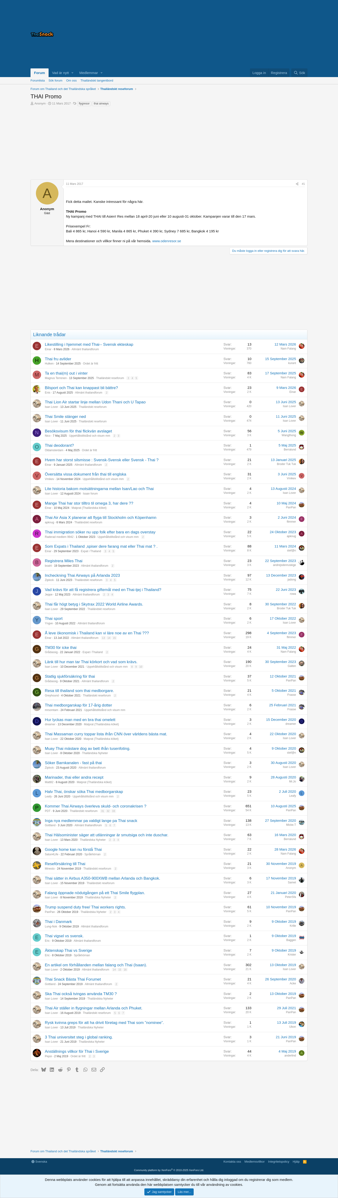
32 (108, 811)
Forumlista (38, 80)
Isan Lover (51, 407)
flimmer (291, 521)
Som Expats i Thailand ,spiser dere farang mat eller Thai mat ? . (101, 546)
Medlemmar (88, 73)
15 (114, 637)
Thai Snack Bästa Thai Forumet (73, 979)
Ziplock (49, 580)
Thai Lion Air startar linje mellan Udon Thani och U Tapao (95, 402)
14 (109, 637)
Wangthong (289, 435)
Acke (293, 983)
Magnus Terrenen (56, 378)
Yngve (49, 623)
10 (140, 666)
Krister (292, 954)
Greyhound (52, 695)
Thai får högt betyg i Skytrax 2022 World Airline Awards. (94, 604)
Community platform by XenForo (169, 1170)
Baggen (291, 940)
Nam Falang (288, 348)
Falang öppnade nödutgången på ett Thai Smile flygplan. (95, 893)
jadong (292, 579)
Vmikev (49, 479)
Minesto (50, 868)
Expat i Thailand (91, 551)
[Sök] (299, 72)
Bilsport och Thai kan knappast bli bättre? (81, 388)
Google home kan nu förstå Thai (73, 849)
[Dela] (297, 184)
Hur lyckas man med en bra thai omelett (80, 720)
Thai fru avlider (58, 359)
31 (102, 811)
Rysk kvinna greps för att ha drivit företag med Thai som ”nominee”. (104, 1022)
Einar (48, 349)
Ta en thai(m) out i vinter (66, 373)
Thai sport (54, 618)
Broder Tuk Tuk (286, 464)
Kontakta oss (232, 1161)
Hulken (49, 363)
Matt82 (49, 782)
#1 (303, 184)
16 (125, 969)
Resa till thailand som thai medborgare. (79, 690)
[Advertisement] (248, 34)
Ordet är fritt (90, 363)
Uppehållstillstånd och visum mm (89, 435)
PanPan (291, 507)
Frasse (291, 694)
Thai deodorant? (59, 445)
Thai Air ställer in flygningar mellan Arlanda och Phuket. (93, 1008)
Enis (47, 392)
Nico (47, 435)
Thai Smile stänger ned (65, 416)
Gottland (50, 825)
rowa (293, 593)
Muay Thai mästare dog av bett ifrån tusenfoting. (87, 748)
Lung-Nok (51, 926)
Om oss (71, 80)
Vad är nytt (60, 73)
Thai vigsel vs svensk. (64, 936)
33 (113, 811)
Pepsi (48, 1056)
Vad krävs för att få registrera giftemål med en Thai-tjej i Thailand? (103, 590)
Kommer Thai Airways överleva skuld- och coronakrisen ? (95, 806)
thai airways (101, 103)
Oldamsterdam (54, 450)
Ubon (292, 1026)
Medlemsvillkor (255, 1161)
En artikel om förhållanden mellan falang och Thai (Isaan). (96, 965)
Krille (293, 925)
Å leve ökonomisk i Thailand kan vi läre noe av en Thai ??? (97, 633)
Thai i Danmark (58, 921)
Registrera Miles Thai (63, 561)
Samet (292, 882)
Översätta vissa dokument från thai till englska (85, 474)
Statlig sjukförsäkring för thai (70, 676)
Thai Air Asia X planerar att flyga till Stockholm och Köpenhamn (100, 517)
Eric (47, 940)
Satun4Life (51, 854)
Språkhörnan (92, 854)
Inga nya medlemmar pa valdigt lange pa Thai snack (91, 821)
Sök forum (55, 80)
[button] (72, 72)
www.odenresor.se (166, 241)
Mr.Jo (292, 781)
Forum (39, 73)
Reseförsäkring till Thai (65, 864)
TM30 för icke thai (61, 647)
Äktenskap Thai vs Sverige (68, 950)
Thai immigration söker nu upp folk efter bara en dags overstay (100, 532)
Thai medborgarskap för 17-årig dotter (78, 705)
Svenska (39, 1161)
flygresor (84, 103)
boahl (48, 565)
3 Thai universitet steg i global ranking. (79, 1037)
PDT (47, 811)
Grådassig (51, 652)
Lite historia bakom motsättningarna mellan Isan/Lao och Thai (99, 489)
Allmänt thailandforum (85, 349)
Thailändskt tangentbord (97, 80)
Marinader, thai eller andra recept (74, 777)
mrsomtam (51, 710)
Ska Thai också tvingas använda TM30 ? (81, 994)
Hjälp (296, 1161)
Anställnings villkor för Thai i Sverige (77, 1051)
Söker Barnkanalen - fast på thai (73, 763)
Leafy (48, 796)
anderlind (290, 1055)
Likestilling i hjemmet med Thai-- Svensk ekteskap (89, 344)
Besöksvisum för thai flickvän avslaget (78, 431)
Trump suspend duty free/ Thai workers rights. (85, 907)
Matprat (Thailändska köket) (89, 508)
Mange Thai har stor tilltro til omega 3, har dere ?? (89, 503)
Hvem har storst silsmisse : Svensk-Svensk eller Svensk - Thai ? (101, 460)
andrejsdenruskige (284, 565)
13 (103, 637)
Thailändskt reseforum (110, 378)
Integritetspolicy (278, 1161)
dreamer (50, 724)
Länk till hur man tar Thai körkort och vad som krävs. (91, 662)
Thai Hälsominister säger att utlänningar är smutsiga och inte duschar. (106, 835)
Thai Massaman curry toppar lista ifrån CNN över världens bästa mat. (106, 734)
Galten (292, 666)
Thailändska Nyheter (95, 753)
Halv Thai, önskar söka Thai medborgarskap (84, 791)
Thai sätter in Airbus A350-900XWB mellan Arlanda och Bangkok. (102, 878)
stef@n (291, 550)
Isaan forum (90, 493)
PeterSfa (290, 897)
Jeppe (49, 594)
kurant (292, 363)
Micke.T (291, 824)
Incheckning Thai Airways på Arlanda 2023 (82, 575)
